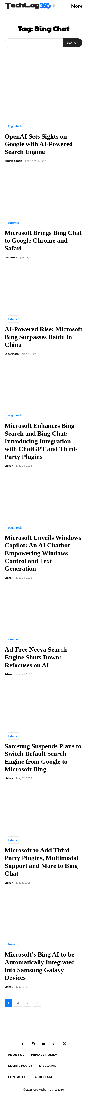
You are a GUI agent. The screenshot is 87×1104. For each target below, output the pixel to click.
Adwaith (10, 674)
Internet (13, 222)
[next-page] (37, 1003)
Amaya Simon (13, 160)
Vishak (9, 465)
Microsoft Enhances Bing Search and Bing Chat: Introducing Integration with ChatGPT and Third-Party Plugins (41, 441)
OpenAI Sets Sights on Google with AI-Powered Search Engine (39, 144)
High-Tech (15, 126)
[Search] (72, 42)
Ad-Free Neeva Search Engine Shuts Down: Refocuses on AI (36, 657)
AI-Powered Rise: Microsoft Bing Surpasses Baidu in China (43, 337)
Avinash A (11, 257)
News (11, 944)
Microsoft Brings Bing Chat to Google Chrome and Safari (43, 240)
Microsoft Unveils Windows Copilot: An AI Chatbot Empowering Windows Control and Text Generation (43, 553)
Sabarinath (12, 353)
